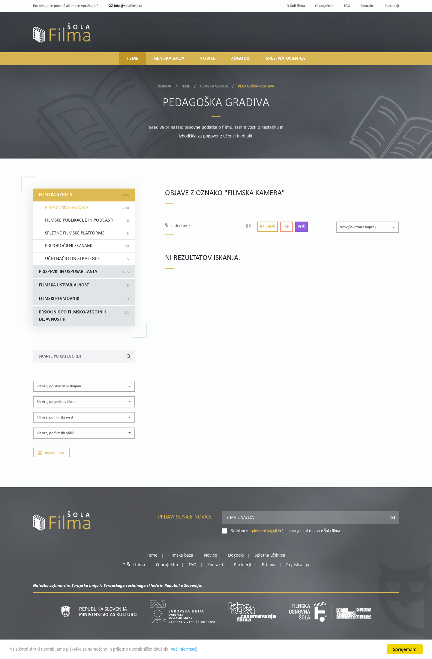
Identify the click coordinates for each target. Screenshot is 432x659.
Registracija (389, 37)
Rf (286, 227)
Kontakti (367, 6)
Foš (301, 227)
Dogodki (240, 58)
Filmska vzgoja (214, 85)
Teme (132, 58)
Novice (207, 58)
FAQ (347, 6)
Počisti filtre (51, 453)
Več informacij (201, 650)
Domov (165, 85)
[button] (84, 386)
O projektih (324, 6)
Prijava (362, 37)
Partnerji (392, 6)
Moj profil (368, 30)
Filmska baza (169, 58)
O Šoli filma (295, 6)
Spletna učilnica (285, 58)
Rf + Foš (267, 227)
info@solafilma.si (125, 6)
